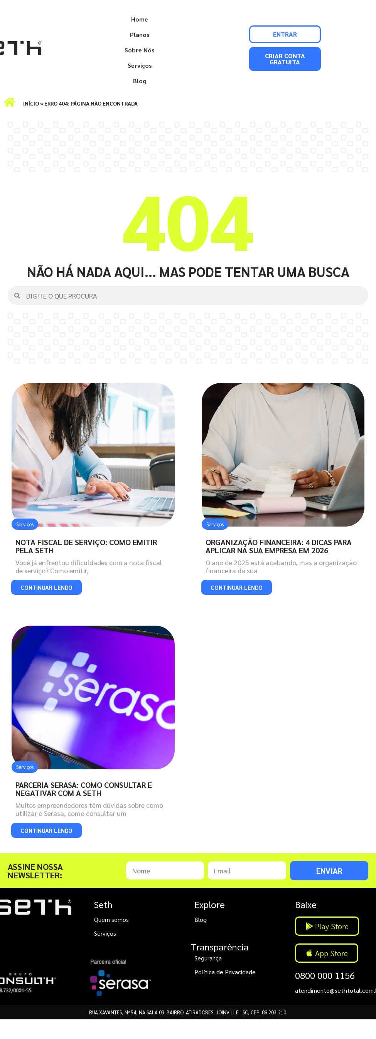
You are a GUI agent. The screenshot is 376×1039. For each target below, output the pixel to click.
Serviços (140, 65)
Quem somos (111, 919)
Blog (140, 81)
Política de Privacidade (225, 972)
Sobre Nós (140, 50)
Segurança (208, 958)
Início (31, 103)
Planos (140, 34)
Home (139, 19)
